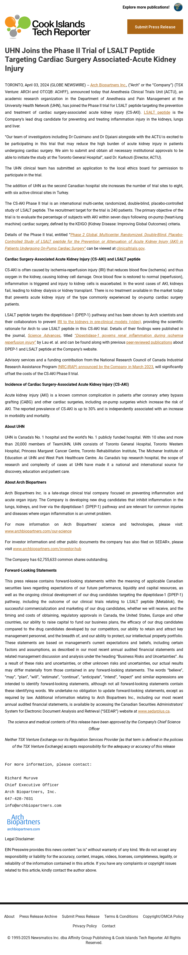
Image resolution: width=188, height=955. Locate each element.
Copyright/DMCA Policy (163, 916)
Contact (108, 926)
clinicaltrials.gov (130, 248)
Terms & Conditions (121, 916)
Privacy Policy (85, 926)
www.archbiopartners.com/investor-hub (47, 548)
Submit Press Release (80, 916)
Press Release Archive (38, 916)
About (9, 916)
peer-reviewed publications (149, 342)
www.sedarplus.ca (154, 711)
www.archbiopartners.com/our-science (38, 531)
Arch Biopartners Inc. (108, 85)
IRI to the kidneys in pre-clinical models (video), (100, 321)
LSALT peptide (157, 112)
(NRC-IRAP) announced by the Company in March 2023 (105, 366)
